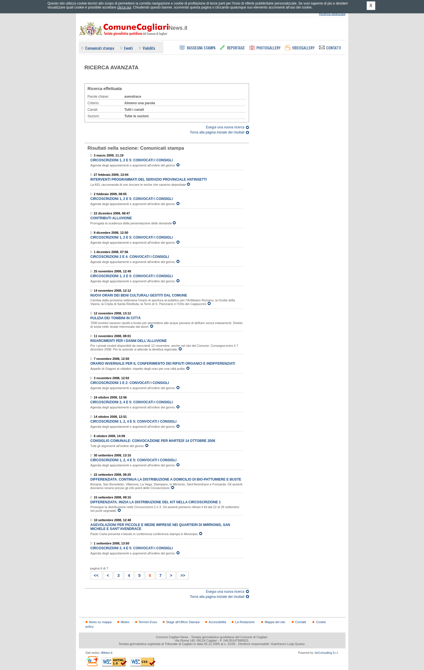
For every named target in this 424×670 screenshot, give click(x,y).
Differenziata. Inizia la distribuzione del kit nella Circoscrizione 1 (155, 502)
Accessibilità (217, 622)
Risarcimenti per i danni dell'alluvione (128, 341)
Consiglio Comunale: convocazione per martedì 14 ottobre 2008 (152, 441)
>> (181, 575)
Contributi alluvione (111, 218)
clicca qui (124, 7)
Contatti (300, 622)
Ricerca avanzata (332, 14)
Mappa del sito (275, 622)
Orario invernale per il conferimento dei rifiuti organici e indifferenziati (162, 364)
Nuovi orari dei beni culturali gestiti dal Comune (138, 295)
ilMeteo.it (106, 652)
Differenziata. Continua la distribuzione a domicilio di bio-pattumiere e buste (165, 479)
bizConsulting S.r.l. (326, 652)
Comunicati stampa (99, 48)
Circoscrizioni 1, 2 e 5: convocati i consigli (131, 160)
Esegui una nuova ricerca (225, 127)
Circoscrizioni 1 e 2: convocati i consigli (129, 383)
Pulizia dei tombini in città (115, 318)
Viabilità (149, 48)
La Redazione (245, 622)
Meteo (125, 622)
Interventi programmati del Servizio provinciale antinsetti (148, 179)
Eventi (128, 48)
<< (94, 575)
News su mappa (100, 622)
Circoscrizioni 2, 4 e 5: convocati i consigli (131, 402)
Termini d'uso (148, 622)
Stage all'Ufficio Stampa (183, 622)
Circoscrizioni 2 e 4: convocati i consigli (129, 257)
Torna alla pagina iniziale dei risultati (217, 132)
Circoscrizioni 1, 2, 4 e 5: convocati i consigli (133, 421)
